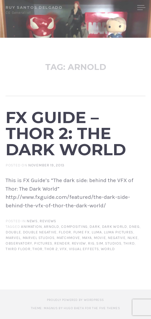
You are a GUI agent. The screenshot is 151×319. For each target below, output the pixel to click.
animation (31, 226)
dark (94, 226)
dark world (114, 226)
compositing (74, 226)
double (13, 232)
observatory (19, 243)
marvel (13, 238)
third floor (18, 249)
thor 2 (51, 249)
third (129, 243)
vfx (63, 249)
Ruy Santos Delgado (34, 7)
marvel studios (39, 238)
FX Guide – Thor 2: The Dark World (66, 133)
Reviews (48, 221)
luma (97, 232)
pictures (43, 243)
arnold (51, 226)
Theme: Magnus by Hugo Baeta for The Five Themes (75, 308)
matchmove (68, 238)
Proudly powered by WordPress (75, 300)
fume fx (81, 232)
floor (65, 232)
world (108, 249)
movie (100, 238)
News (32, 221)
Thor (37, 249)
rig (91, 243)
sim (99, 243)
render (62, 243)
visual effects (84, 249)
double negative (40, 232)
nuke (132, 238)
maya (87, 238)
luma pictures (118, 232)
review (79, 243)
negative (117, 238)
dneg (134, 226)
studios (113, 243)
